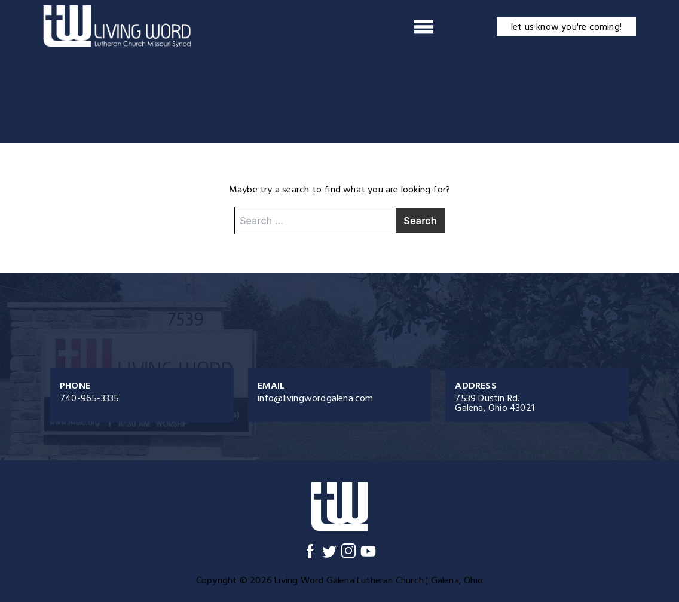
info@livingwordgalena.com (316, 398)
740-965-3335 (89, 398)
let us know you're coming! (566, 27)
